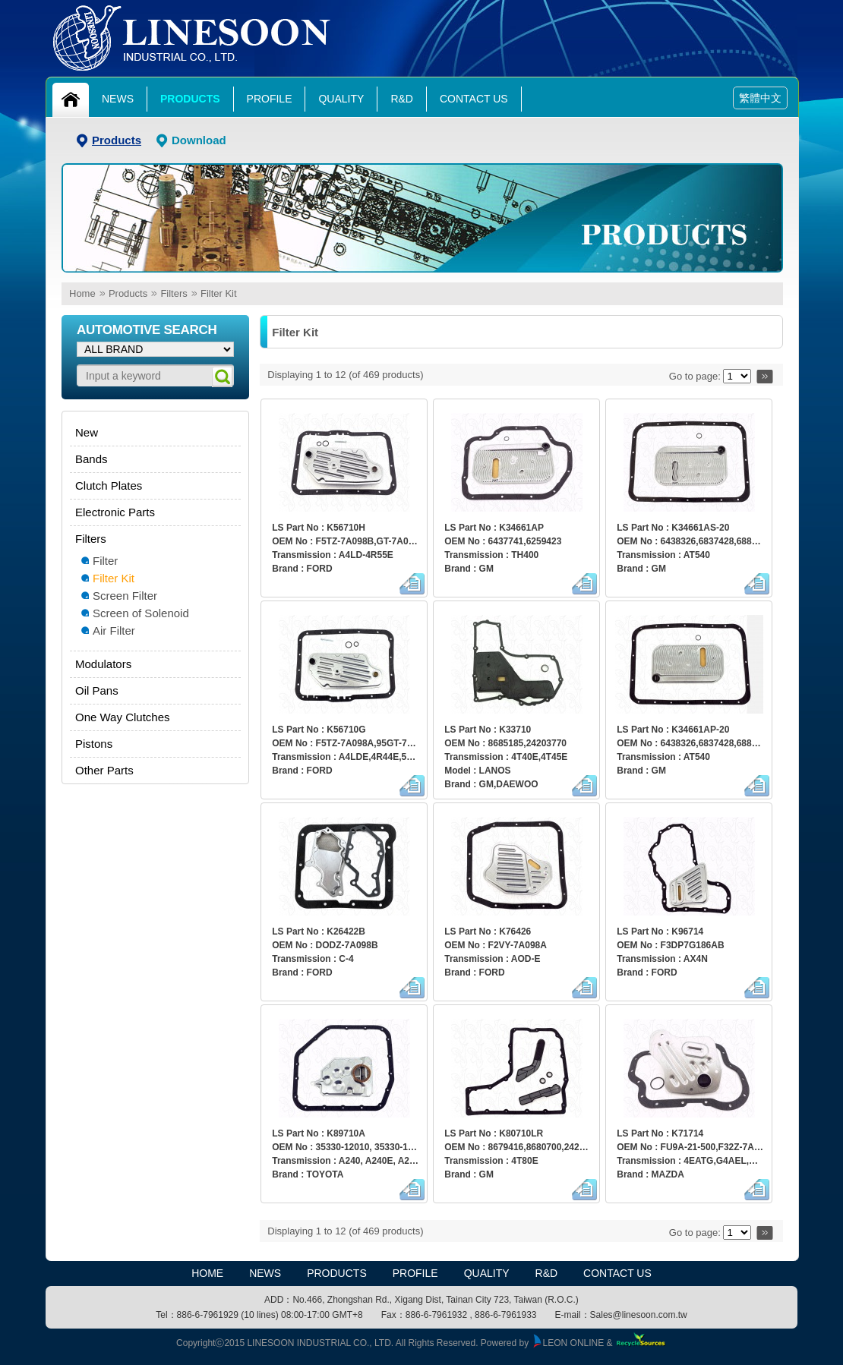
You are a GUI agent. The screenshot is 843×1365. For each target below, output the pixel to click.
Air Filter (114, 630)
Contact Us (474, 99)
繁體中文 (760, 98)
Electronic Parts (115, 512)
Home (82, 293)
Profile (269, 99)
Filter (105, 560)
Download (199, 140)
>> (765, 376)
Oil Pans (96, 690)
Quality (341, 99)
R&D (401, 99)
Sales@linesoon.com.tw (638, 1315)
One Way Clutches (122, 717)
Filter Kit (218, 293)
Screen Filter (125, 595)
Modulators (103, 663)
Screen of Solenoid (141, 613)
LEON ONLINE (568, 1343)
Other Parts (104, 770)
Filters (173, 293)
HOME (207, 1273)
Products (190, 99)
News (118, 99)
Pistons (93, 743)
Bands (91, 458)
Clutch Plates (108, 485)
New (86, 432)
